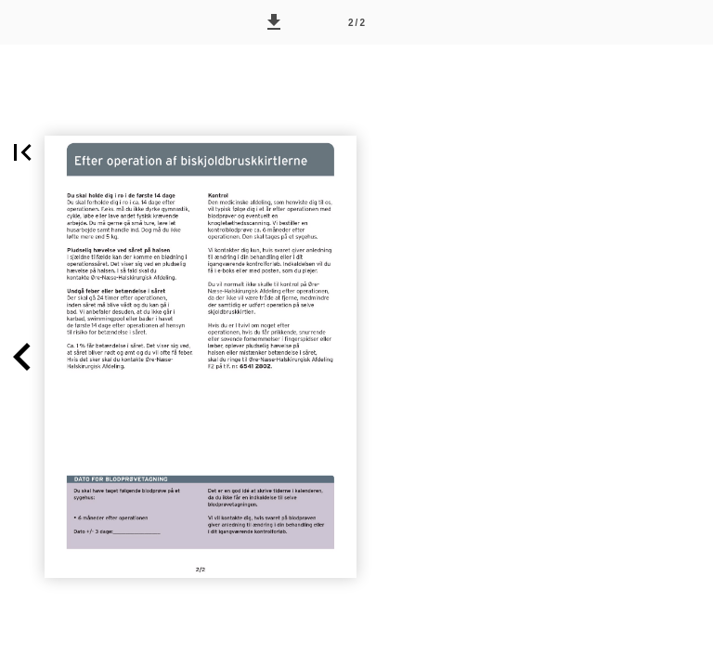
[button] (274, 22)
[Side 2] (356, 22)
